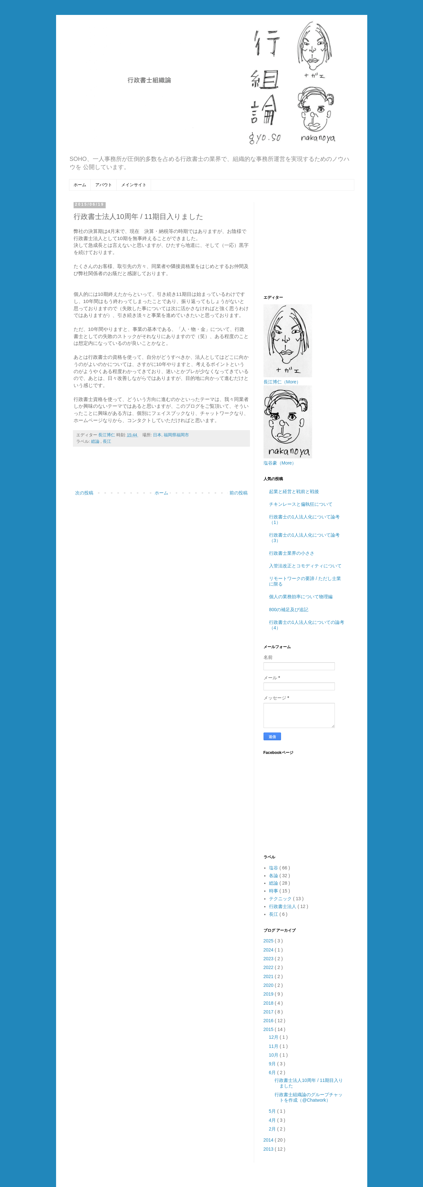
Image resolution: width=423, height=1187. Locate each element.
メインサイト (134, 184)
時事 (274, 890)
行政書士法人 (283, 906)
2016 (269, 1020)
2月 (273, 1129)
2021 (269, 976)
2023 (269, 958)
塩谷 (274, 867)
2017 (269, 1011)
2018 (269, 1003)
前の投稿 (238, 492)
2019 (269, 994)
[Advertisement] (161, 471)
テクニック (281, 898)
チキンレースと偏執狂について (301, 504)
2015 (269, 1029)
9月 (273, 1063)
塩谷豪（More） (280, 463)
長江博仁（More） (282, 381)
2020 (269, 985)
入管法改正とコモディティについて (305, 565)
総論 (96, 441)
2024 (269, 949)
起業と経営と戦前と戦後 (294, 491)
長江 (107, 441)
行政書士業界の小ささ (291, 553)
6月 (273, 1072)
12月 (274, 1037)
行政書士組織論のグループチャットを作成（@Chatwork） (309, 1097)
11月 (274, 1046)
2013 (269, 1149)
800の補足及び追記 (288, 609)
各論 (274, 875)
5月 (273, 1111)
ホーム (80, 184)
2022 (269, 967)
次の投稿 (84, 492)
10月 (274, 1055)
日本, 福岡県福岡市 (171, 435)
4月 (273, 1120)
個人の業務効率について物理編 (301, 596)
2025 (269, 940)
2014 (269, 1140)
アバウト (103, 184)
